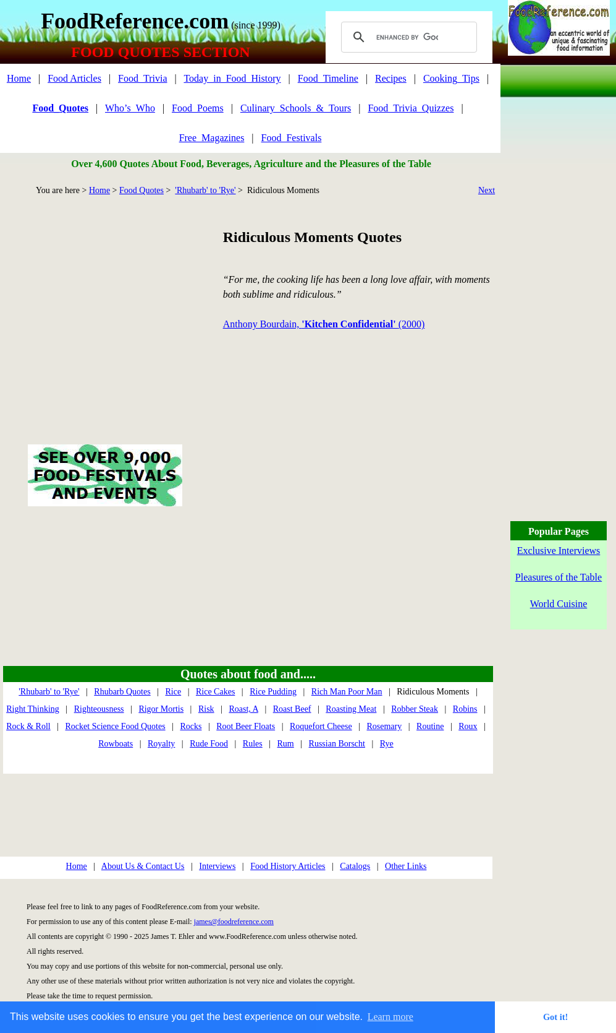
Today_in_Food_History (232, 78)
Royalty (161, 743)
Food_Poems (198, 108)
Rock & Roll (28, 726)
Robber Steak (414, 709)
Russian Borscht (337, 743)
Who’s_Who (130, 108)
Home (19, 78)
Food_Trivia (142, 78)
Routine (430, 726)
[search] (407, 37)
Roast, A (243, 709)
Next (486, 190)
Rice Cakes (215, 691)
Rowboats (115, 743)
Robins (465, 709)
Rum (285, 743)
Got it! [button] (555, 1017)
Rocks (190, 726)
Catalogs (355, 866)
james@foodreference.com (234, 921)
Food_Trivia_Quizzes (411, 108)
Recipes (391, 78)
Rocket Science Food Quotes (115, 726)
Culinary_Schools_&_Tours (295, 108)
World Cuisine (558, 604)
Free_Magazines (212, 137)
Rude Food (209, 743)
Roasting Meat (351, 709)
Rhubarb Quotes (122, 691)
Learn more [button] (390, 1016)
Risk (206, 709)
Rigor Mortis (161, 709)
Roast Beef (292, 709)
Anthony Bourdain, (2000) (324, 324)
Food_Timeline (328, 78)
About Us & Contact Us (143, 866)
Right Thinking (32, 709)
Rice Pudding (273, 691)
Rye (387, 743)
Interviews (217, 866)
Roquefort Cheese (321, 726)
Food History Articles (287, 866)
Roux (467, 726)
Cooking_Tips (451, 78)
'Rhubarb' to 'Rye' (205, 190)
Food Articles (74, 78)
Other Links (405, 866)
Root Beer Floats (245, 726)
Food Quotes (141, 190)
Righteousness (99, 709)
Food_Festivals (291, 137)
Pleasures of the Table (558, 577)
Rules (253, 743)
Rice (174, 691)
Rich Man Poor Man (346, 691)
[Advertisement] (104, 305)
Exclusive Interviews (559, 550)
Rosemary (384, 726)
